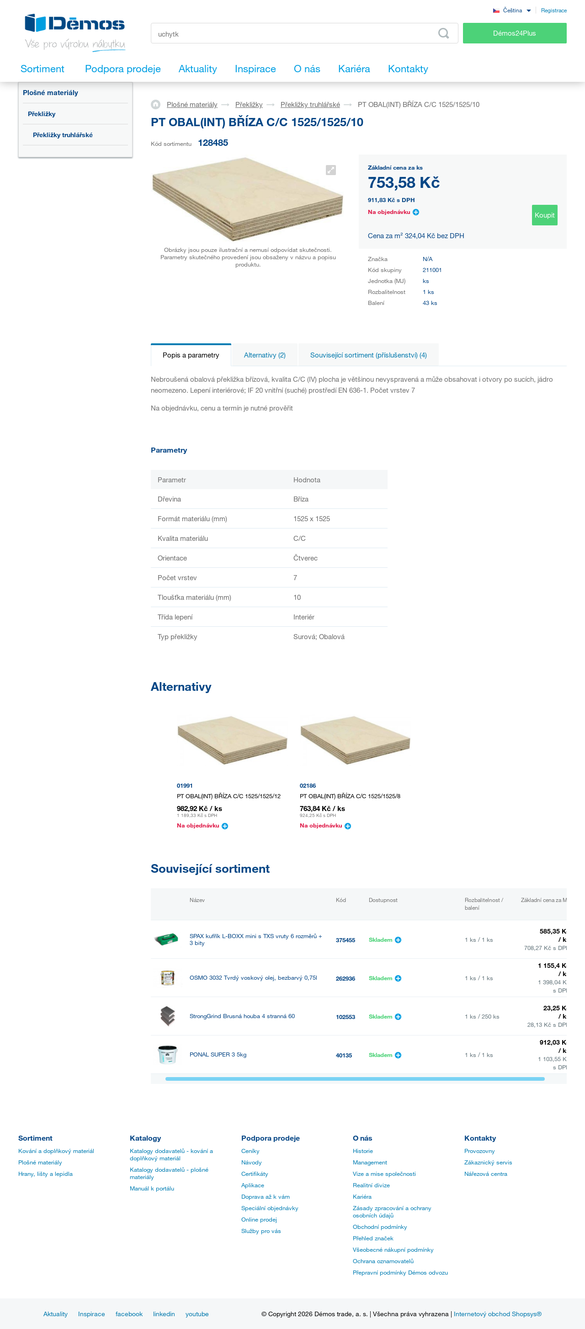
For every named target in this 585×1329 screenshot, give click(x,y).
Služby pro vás (261, 1230)
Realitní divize (371, 1185)
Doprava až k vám (265, 1196)
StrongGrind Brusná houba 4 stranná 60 (242, 1016)
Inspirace (91, 1314)
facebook (129, 1314)
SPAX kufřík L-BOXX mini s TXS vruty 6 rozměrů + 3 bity (256, 939)
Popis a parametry (191, 355)
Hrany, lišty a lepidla (45, 1173)
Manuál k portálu (152, 1188)
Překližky (41, 113)
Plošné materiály (50, 92)
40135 (344, 1055)
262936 (345, 978)
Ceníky (250, 1150)
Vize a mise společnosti (384, 1173)
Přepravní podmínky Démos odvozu (400, 1272)
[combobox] (512, 10)
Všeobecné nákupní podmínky (393, 1249)
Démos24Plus (514, 33)
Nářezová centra (485, 1173)
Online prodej (259, 1219)
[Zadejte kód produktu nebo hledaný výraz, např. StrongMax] (304, 33)
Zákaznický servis (488, 1162)
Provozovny (479, 1150)
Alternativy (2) (265, 355)
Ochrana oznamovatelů (383, 1261)
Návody (251, 1162)
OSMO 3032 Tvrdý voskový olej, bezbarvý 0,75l (253, 977)
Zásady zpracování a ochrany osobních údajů (392, 1211)
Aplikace (252, 1185)
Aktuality (55, 1314)
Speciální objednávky (269, 1208)
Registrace (554, 10)
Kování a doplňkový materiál (56, 1150)
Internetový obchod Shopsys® (498, 1314)
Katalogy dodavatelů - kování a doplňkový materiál (171, 1154)
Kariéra (362, 1196)
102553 (345, 1016)
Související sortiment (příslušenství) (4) (368, 355)
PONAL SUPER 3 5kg (218, 1054)
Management (370, 1162)
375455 (345, 940)
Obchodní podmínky (380, 1226)
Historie (363, 1150)
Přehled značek (373, 1238)
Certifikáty (254, 1173)
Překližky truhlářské (63, 135)
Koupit (545, 215)
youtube (197, 1314)
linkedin (164, 1314)
